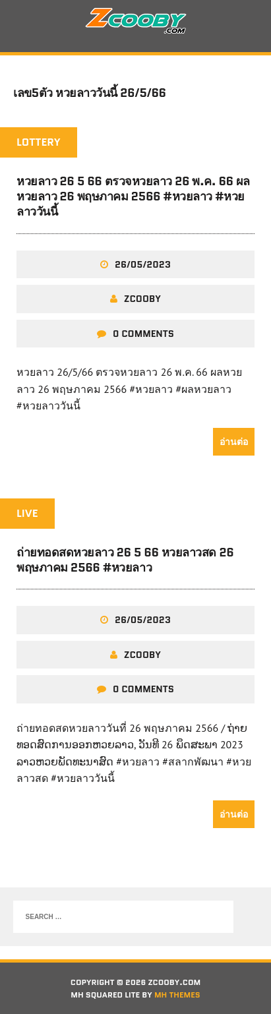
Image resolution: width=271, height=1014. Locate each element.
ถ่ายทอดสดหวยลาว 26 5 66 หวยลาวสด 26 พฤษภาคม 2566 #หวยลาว (124, 560)
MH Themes (177, 994)
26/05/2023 (143, 264)
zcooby (142, 298)
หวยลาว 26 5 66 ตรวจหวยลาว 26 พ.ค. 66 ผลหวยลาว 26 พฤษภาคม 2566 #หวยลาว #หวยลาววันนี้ (133, 197)
